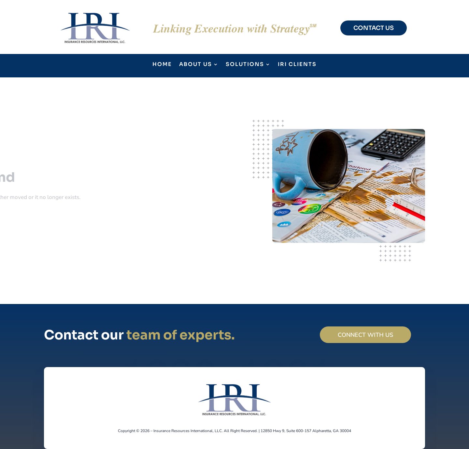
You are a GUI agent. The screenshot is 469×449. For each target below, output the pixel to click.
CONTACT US (373, 28)
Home (162, 65)
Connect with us (365, 335)
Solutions (245, 65)
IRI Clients (297, 65)
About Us (195, 65)
